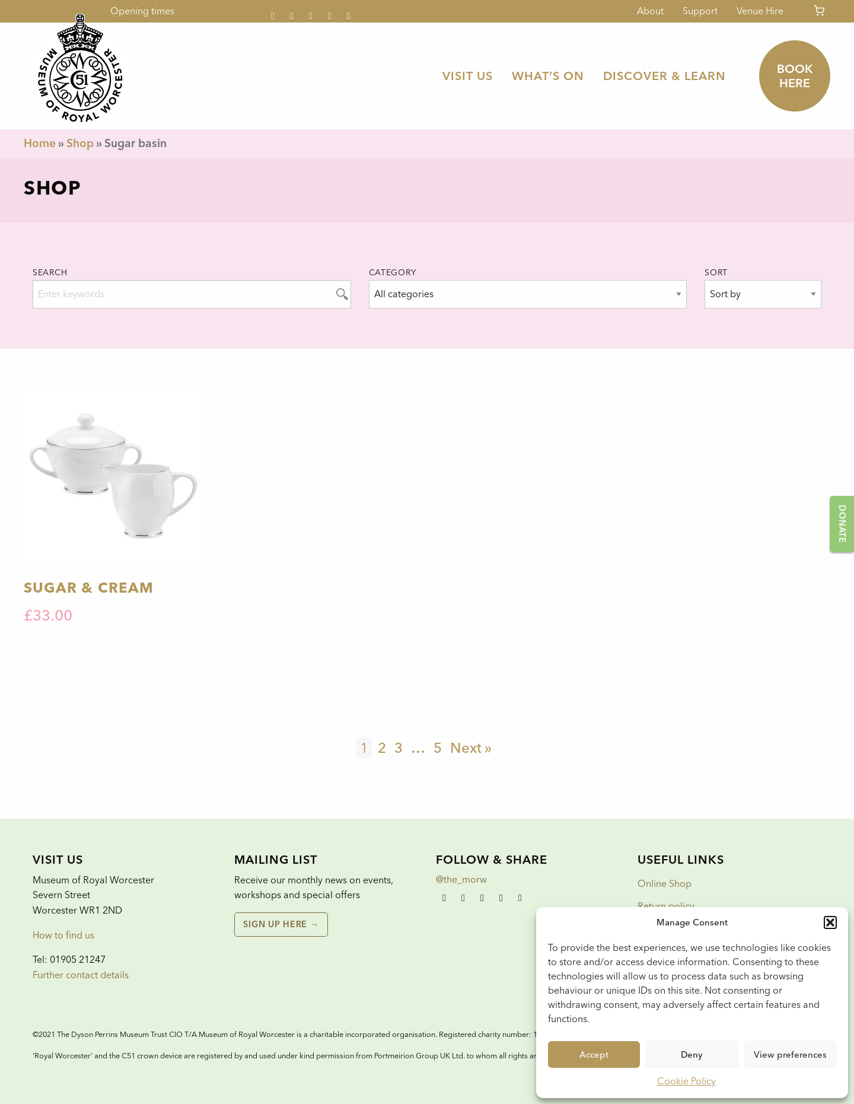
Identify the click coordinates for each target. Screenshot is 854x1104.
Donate (842, 524)
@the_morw (461, 879)
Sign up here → (280, 924)
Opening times (142, 11)
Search (50, 273)
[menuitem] (467, 75)
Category (392, 273)
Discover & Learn (664, 76)
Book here (795, 76)
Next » (471, 747)
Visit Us (467, 76)
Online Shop (665, 883)
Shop (80, 143)
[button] (830, 922)
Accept (593, 1054)
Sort (716, 273)
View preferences (790, 1054)
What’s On (548, 76)
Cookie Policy (686, 1081)
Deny (692, 1054)
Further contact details (81, 975)
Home (40, 143)
